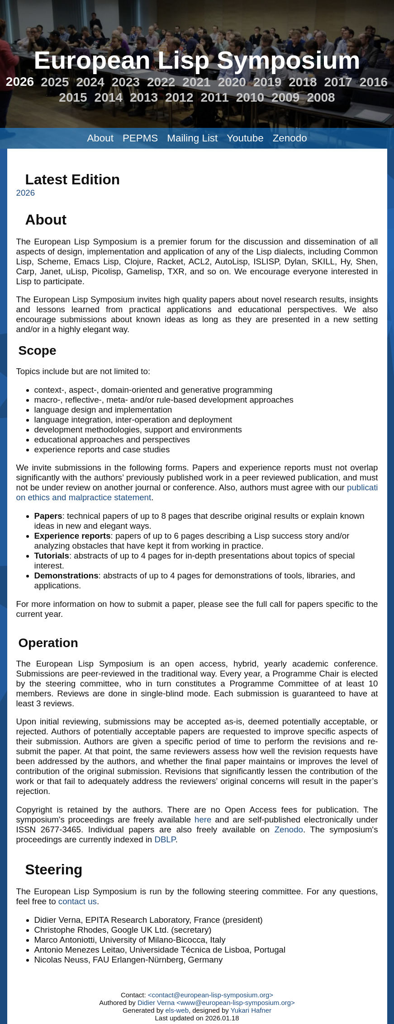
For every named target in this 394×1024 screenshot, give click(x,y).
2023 (126, 82)
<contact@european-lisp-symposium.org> (210, 995)
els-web (177, 1010)
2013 (144, 97)
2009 (285, 97)
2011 (215, 97)
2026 (20, 82)
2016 (374, 82)
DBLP (164, 839)
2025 (55, 82)
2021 (196, 82)
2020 (232, 82)
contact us (77, 901)
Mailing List (192, 138)
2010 (250, 97)
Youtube (245, 138)
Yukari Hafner (251, 1010)
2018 (303, 82)
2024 (90, 82)
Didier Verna (156, 1002)
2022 (161, 82)
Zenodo (290, 138)
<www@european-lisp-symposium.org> (235, 1002)
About (100, 138)
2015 (73, 97)
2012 (179, 97)
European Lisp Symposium (197, 60)
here (203, 819)
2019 (267, 82)
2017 (338, 82)
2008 (321, 97)
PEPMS (140, 138)
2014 (109, 97)
